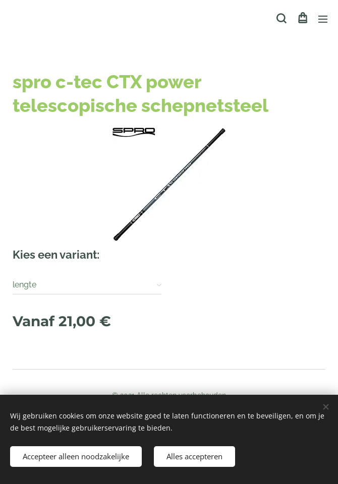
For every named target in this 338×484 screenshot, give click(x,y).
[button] (281, 18)
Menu (322, 19)
